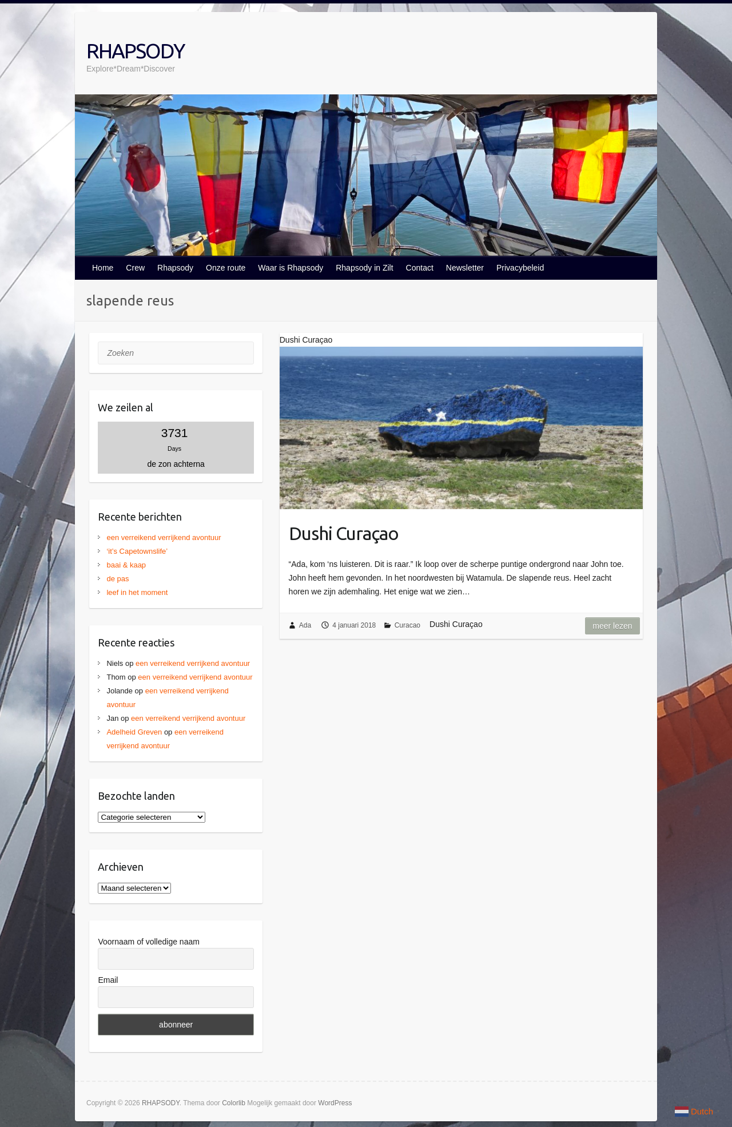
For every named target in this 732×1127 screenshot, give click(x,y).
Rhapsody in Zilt (364, 267)
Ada (305, 625)
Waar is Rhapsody (290, 267)
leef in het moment (137, 592)
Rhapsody (175, 267)
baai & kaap (126, 565)
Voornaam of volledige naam (148, 941)
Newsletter (465, 267)
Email (108, 980)
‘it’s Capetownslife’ (137, 551)
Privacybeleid (520, 267)
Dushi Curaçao (344, 533)
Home (102, 267)
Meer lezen (612, 625)
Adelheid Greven (134, 732)
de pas (117, 578)
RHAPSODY (135, 50)
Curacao (407, 625)
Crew (135, 267)
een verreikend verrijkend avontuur (163, 537)
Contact (419, 267)
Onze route (225, 267)
